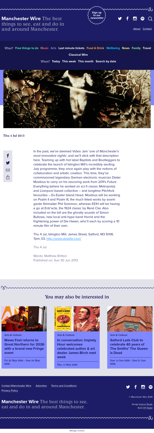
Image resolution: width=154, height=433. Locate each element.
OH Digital (147, 408)
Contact (147, 28)
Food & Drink (95, 48)
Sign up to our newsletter (97, 15)
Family (136, 48)
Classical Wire (78, 55)
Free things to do (26, 48)
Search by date (106, 61)
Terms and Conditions (64, 385)
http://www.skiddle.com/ (63, 239)
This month (86, 61)
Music (44, 48)
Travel (147, 48)
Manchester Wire (21, 19)
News (126, 48)
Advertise (41, 385)
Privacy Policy (10, 390)
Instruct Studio (145, 404)
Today (56, 61)
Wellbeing (113, 48)
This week (69, 61)
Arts (53, 48)
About (136, 28)
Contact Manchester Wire (16, 385)
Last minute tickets (72, 48)
